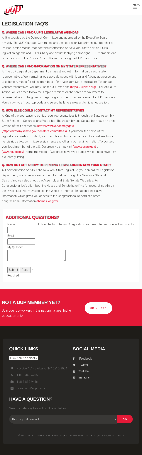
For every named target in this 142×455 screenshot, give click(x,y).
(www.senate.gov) (84, 146)
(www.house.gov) (13, 152)
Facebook (82, 358)
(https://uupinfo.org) (83, 87)
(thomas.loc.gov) (47, 201)
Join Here (98, 308)
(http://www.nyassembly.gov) (55, 126)
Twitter (80, 365)
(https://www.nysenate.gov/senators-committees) (34, 131)
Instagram (82, 377)
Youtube (81, 371)
